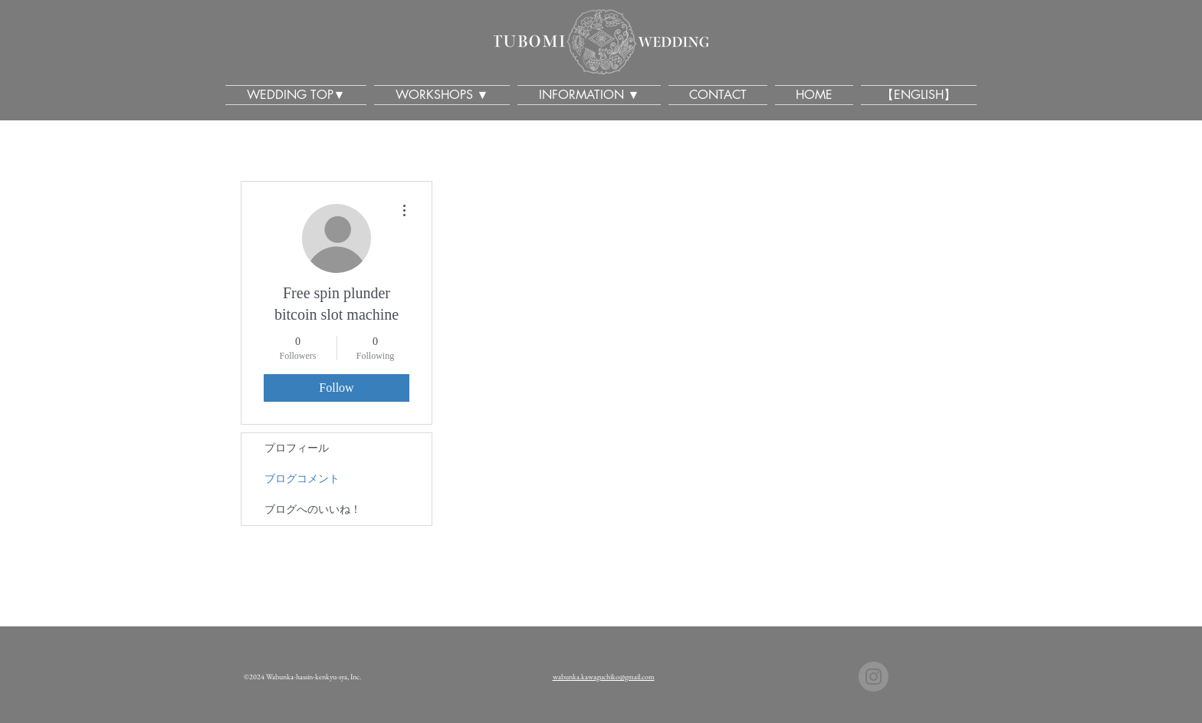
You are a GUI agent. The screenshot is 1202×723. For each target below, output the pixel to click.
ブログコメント (302, 479)
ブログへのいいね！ (312, 509)
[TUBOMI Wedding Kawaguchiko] (873, 677)
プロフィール (296, 448)
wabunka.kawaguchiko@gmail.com (604, 677)
